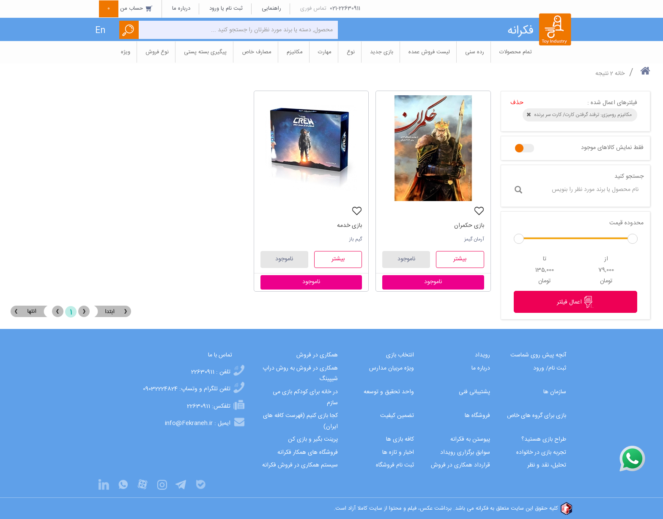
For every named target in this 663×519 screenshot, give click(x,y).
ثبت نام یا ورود (226, 8)
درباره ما (181, 8)
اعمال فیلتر (575, 302)
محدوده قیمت (626, 223)
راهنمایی (271, 8)
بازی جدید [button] (381, 52)
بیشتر (459, 259)
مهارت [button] (325, 52)
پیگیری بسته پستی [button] (205, 52)
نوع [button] (351, 52)
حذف (516, 103)
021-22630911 (345, 8)
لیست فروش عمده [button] (429, 52)
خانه (620, 74)
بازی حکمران (469, 226)
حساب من (126, 8)
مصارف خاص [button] (256, 52)
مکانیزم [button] (295, 52)
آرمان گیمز (474, 239)
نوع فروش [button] (157, 52)
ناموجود (406, 259)
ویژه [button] (125, 52)
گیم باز (355, 239)
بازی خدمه (349, 226)
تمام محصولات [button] (515, 52)
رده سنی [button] (474, 52)
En (100, 31)
